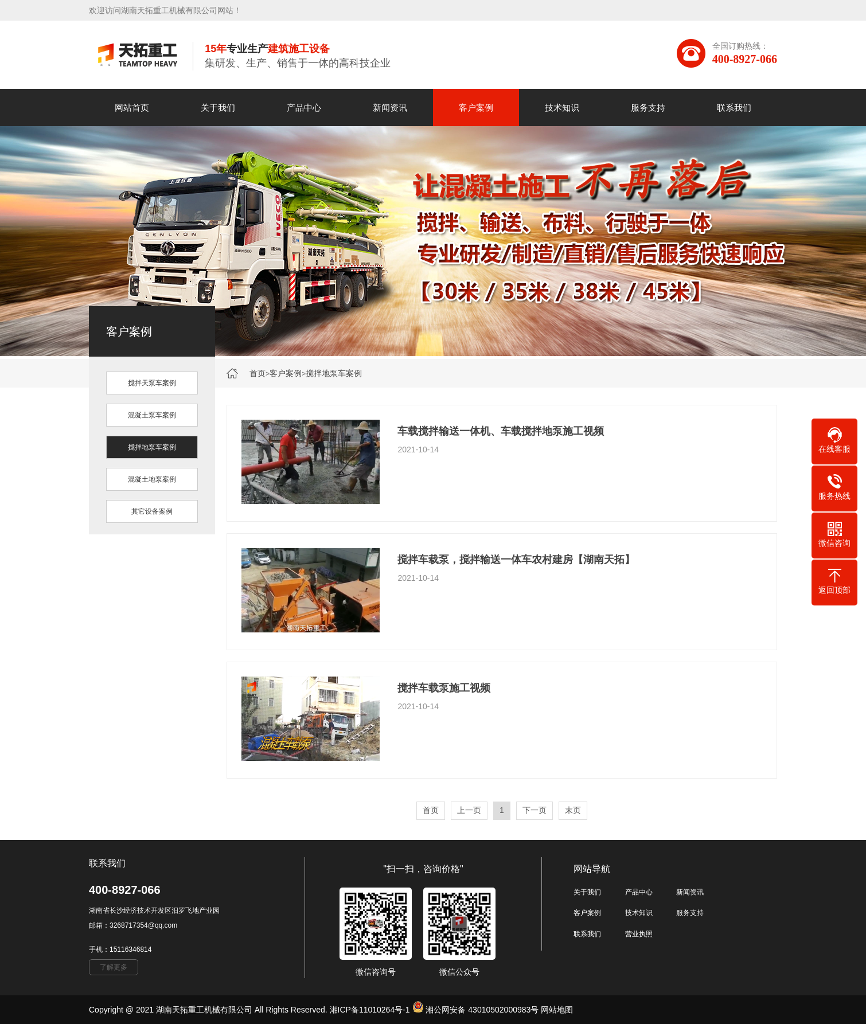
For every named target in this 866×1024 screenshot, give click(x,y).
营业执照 (639, 934)
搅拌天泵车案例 (152, 383)
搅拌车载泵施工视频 (443, 688)
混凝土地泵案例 (152, 479)
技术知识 (562, 107)
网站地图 (557, 1009)
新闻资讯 (390, 107)
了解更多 (113, 967)
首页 (257, 373)
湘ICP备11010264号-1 (370, 1009)
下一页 (534, 810)
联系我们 (734, 107)
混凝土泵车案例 (152, 415)
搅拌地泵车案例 (334, 373)
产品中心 (304, 107)
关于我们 (218, 107)
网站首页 (132, 107)
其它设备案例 (152, 511)
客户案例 (476, 107)
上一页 (469, 810)
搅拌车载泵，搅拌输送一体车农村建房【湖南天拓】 (516, 559)
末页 (573, 810)
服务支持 (648, 107)
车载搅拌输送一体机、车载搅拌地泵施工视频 (500, 431)
